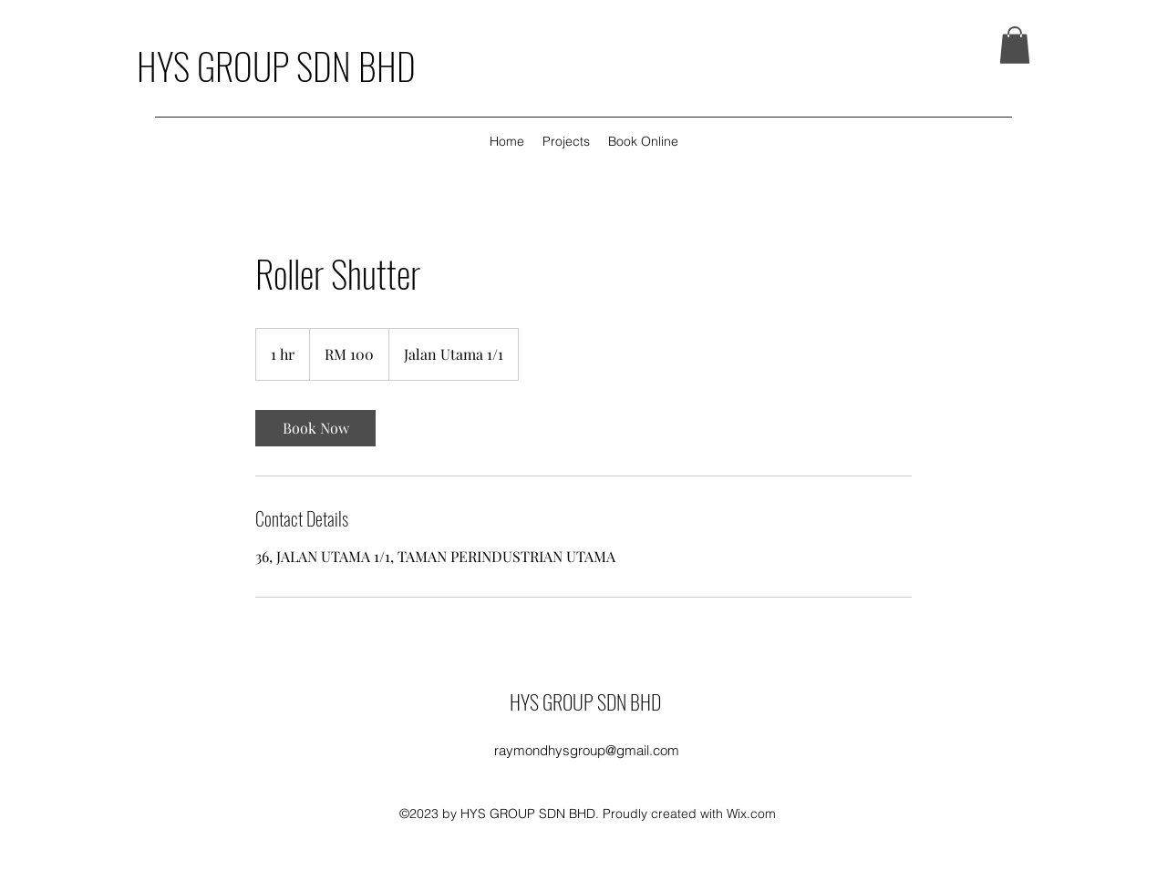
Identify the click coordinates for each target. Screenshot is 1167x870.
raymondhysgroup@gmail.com (586, 750)
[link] (315, 428)
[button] (1014, 45)
